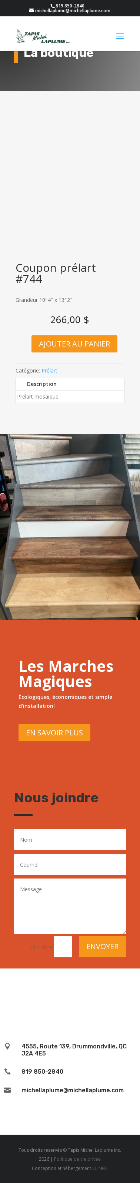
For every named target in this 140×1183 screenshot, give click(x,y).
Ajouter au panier (74, 344)
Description (42, 383)
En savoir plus (54, 733)
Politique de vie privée (77, 1159)
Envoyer (102, 946)
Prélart (49, 370)
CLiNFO (100, 1168)
